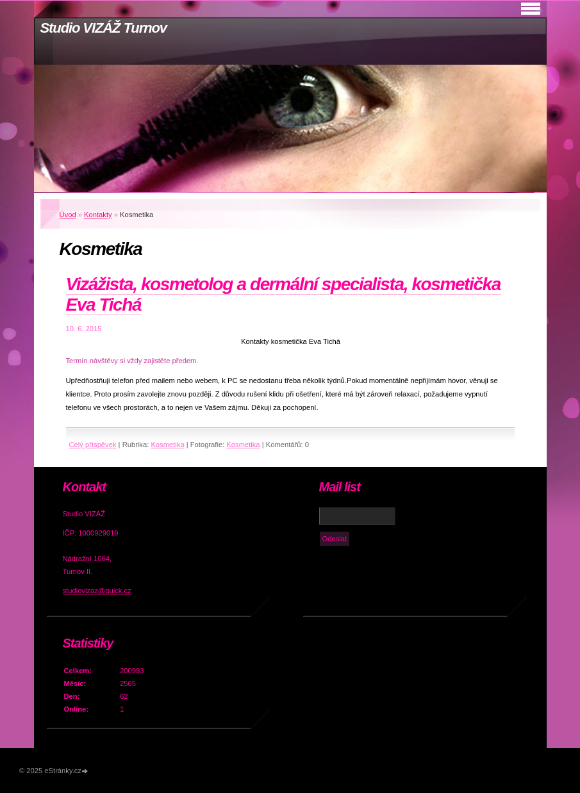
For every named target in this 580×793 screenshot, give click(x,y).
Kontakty (98, 214)
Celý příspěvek (93, 444)
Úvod (68, 214)
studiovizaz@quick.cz (97, 590)
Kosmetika (167, 444)
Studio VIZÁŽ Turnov (103, 28)
